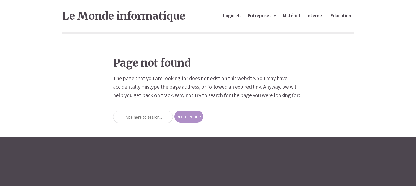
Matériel (291, 15)
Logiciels (232, 15)
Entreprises (259, 15)
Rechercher (189, 116)
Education (341, 15)
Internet (315, 15)
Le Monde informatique (123, 16)
